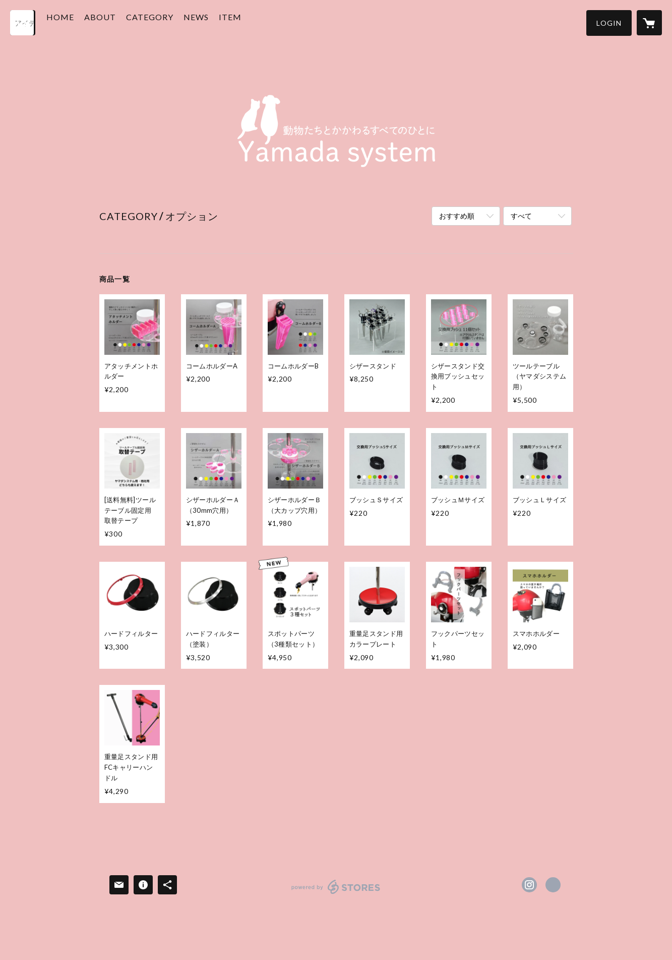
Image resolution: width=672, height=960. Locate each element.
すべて (521, 215)
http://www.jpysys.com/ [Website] (553, 884)
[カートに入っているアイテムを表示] (649, 22)
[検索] (22, 22)
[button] (609, 23)
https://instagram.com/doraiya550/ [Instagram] (529, 884)
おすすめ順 (456, 215)
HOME (79, 22)
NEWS (215, 22)
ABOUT (119, 22)
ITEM (249, 22)
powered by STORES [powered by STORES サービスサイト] (336, 893)
